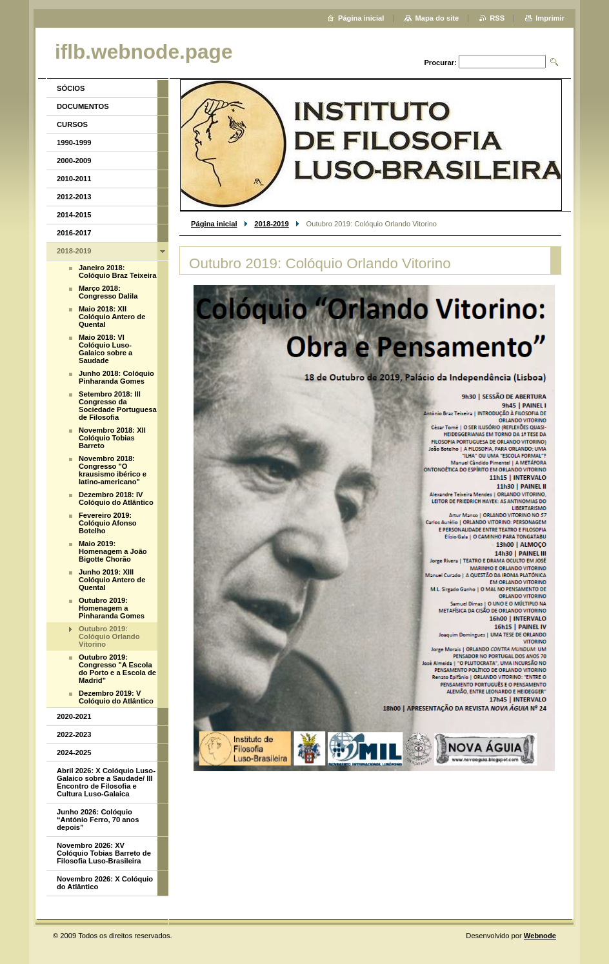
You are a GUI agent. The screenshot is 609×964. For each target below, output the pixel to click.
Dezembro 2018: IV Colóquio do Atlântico (116, 498)
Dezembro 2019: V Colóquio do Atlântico (116, 697)
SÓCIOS (71, 88)
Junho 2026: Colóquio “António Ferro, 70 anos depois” (98, 819)
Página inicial (214, 224)
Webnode (540, 935)
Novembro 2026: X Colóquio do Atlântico (105, 882)
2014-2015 (74, 215)
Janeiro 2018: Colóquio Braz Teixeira (117, 271)
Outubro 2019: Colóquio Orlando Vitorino (109, 636)
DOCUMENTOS (83, 106)
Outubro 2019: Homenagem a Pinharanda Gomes (112, 608)
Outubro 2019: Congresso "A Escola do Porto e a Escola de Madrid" (117, 668)
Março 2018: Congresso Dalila (108, 292)
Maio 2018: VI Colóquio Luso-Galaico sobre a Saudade (105, 348)
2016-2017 (74, 233)
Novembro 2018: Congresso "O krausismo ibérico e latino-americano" (112, 470)
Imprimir (549, 18)
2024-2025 (74, 752)
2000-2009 (74, 160)
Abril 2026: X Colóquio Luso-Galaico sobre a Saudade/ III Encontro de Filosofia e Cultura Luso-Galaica (106, 782)
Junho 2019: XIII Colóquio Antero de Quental (112, 579)
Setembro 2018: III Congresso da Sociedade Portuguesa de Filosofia (118, 405)
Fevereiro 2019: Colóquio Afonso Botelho (108, 523)
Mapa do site (437, 18)
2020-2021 (74, 716)
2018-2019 (271, 224)
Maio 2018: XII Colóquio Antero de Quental (112, 316)
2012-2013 (74, 197)
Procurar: (440, 62)
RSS (497, 18)
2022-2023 (74, 734)
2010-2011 (74, 178)
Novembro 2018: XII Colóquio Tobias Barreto (112, 437)
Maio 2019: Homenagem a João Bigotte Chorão (113, 551)
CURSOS (72, 124)
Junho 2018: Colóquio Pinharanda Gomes (116, 377)
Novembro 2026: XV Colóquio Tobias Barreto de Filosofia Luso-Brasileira (104, 853)
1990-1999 (74, 142)
